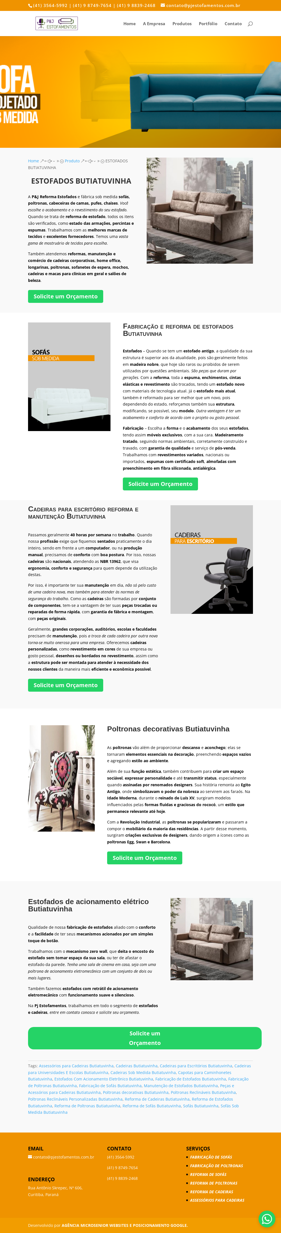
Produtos (182, 24)
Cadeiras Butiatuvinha (137, 1065)
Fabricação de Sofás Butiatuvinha (110, 1085)
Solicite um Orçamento (66, 296)
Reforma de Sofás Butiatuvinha (152, 1105)
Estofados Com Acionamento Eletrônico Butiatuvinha (103, 1079)
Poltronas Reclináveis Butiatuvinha (203, 1092)
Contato (233, 24)
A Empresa (154, 24)
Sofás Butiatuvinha (200, 1105)
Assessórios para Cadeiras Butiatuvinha (76, 1065)
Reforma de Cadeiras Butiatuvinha (157, 1099)
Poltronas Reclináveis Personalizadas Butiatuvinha (75, 1099)
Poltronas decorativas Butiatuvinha (136, 1092)
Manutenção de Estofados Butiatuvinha (181, 1085)
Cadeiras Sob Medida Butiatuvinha (143, 1072)
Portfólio (208, 24)
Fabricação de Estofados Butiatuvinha (190, 1079)
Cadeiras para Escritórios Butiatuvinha (196, 1065)
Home (129, 24)
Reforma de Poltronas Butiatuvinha (87, 1105)
